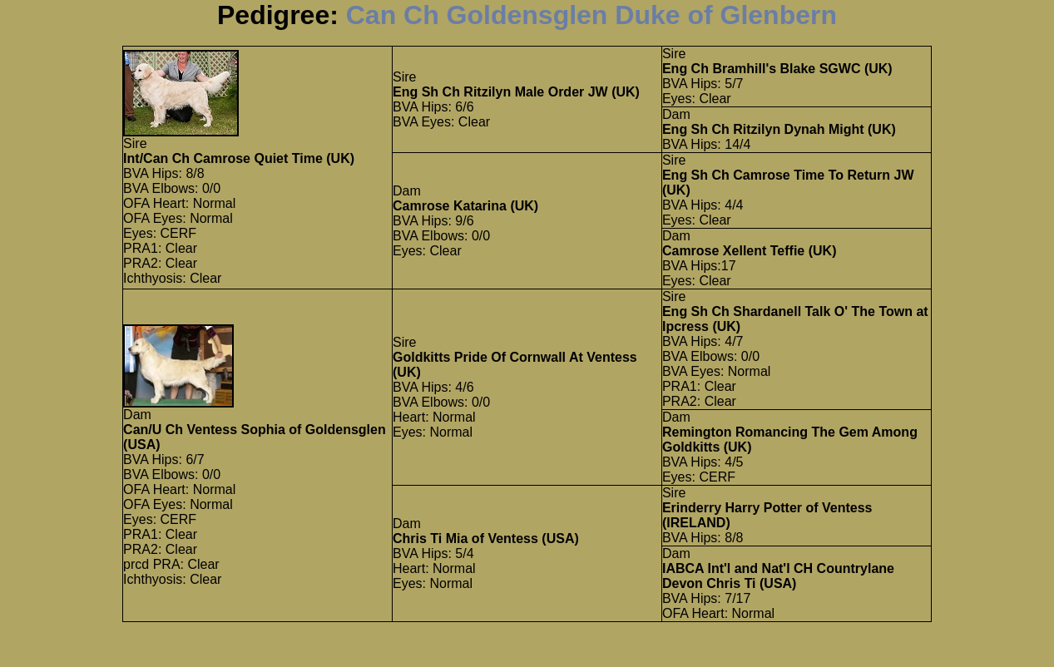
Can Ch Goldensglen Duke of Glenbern (591, 15)
